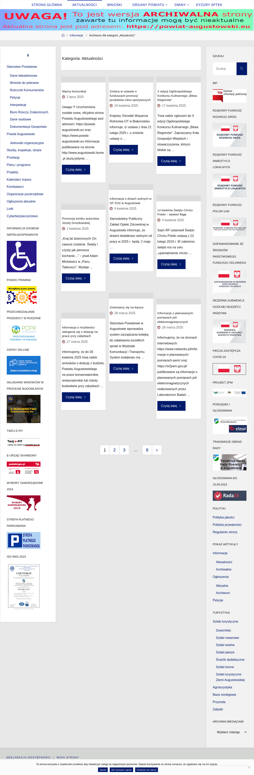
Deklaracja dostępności (28, 757)
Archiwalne (223, 569)
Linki (10, 208)
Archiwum (223, 593)
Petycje (15, 97)
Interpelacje (18, 105)
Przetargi (13, 157)
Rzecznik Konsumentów (27, 90)
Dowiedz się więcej (146, 769)
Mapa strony (68, 757)
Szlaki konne (225, 667)
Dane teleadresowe (23, 75)
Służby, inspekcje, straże (24, 150)
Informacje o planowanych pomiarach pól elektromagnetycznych (175, 334)
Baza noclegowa (224, 694)
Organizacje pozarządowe (25, 194)
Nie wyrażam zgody (121, 769)
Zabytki (218, 709)
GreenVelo (223, 630)
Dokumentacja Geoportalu (28, 126)
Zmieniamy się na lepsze (127, 324)
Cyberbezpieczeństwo (22, 216)
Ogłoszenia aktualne (21, 201)
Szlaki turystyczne (225, 621)
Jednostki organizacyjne (27, 143)
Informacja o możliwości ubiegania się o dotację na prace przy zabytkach (80, 348)
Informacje (76, 35)
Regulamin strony (225, 532)
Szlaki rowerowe (227, 637)
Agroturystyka (222, 687)
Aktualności (224, 562)
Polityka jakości (223, 517)
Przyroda (219, 702)
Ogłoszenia (221, 576)
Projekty (12, 172)
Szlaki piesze (225, 652)
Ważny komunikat (74, 107)
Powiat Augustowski (21, 134)
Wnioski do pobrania (24, 82)
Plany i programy (19, 165)
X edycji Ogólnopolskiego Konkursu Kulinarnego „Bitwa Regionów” (177, 112)
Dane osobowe (20, 119)
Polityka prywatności (227, 524)
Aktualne (222, 585)
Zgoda (103, 769)
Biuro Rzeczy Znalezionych (29, 112)
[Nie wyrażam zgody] (249, 767)
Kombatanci (15, 186)
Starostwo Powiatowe (22, 66)
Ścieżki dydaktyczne (230, 659)
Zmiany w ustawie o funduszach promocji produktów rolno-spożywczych (130, 112)
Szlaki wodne (225, 645)
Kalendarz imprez (19, 179)
